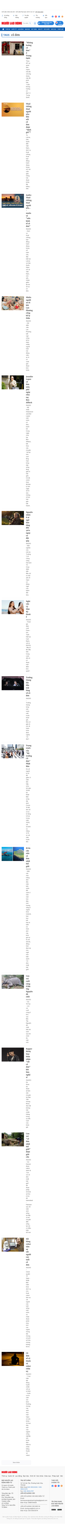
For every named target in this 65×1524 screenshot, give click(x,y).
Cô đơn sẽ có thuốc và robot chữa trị (28, 1362)
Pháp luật (61, 29)
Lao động (21, 29)
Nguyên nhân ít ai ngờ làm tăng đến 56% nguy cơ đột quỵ (28, 526)
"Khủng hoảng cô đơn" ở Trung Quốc (28, 50)
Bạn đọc (27, 29)
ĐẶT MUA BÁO (39, 12)
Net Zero (34, 29)
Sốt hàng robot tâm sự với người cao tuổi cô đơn (28, 1252)
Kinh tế (40, 29)
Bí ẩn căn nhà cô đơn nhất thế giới (28, 857)
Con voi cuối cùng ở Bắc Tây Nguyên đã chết (28, 986)
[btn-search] (30, 23)
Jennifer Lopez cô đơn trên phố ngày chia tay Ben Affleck (28, 390)
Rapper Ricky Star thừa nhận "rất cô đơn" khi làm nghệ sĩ (28, 1063)
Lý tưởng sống (5, 17)
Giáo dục (53, 29)
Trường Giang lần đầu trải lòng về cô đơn (28, 686)
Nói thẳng (16, 17)
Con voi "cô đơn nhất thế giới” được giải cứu (28, 1145)
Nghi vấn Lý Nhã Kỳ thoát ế (28, 609)
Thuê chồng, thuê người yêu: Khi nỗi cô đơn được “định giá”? (28, 118)
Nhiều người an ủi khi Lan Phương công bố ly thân (28, 307)
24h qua (45, 17)
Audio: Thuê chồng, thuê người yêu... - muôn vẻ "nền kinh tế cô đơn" (28, 210)
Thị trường (36, 17)
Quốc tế (14, 29)
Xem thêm (16, 1462)
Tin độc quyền (25, 17)
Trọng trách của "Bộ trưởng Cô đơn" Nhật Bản (28, 755)
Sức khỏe (47, 29)
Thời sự (7, 29)
